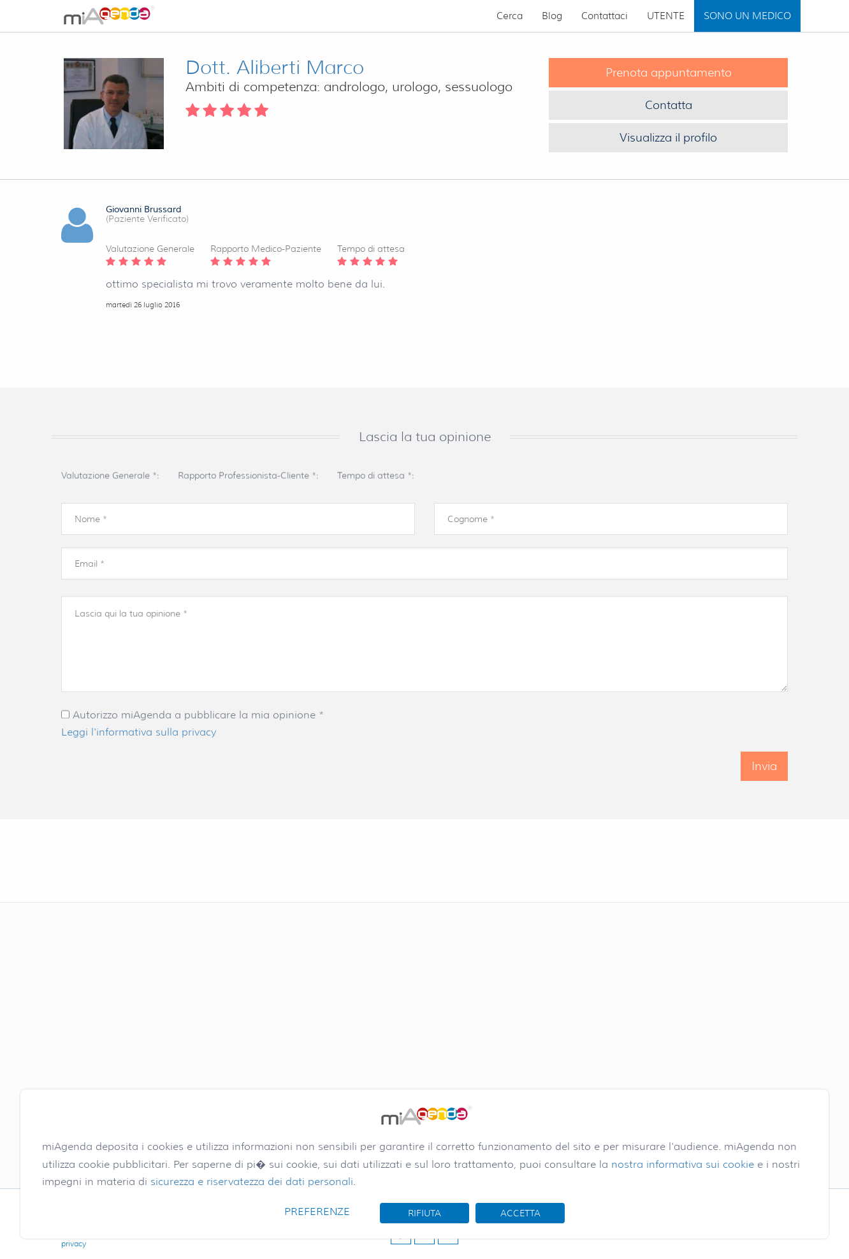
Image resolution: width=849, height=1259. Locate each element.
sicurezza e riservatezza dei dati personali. (253, 1181)
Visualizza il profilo (668, 138)
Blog (552, 16)
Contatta (668, 105)
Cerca (510, 16)
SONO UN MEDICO (747, 16)
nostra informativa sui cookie (682, 1164)
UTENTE (666, 16)
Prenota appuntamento (669, 73)
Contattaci (604, 16)
